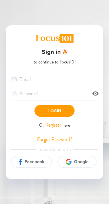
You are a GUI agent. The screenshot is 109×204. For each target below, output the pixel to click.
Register (53, 125)
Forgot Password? (54, 139)
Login (54, 111)
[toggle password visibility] (95, 93)
